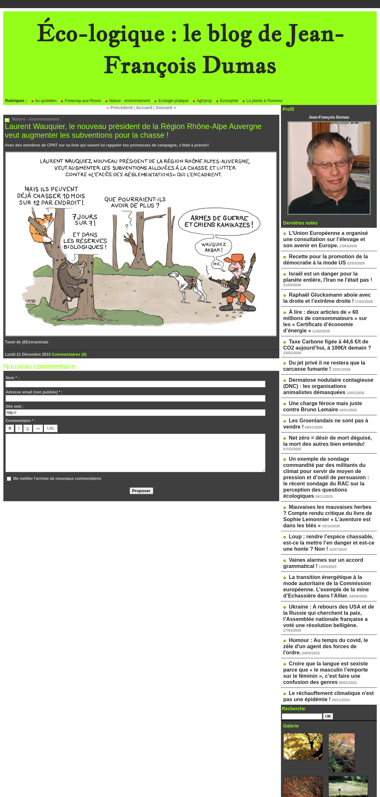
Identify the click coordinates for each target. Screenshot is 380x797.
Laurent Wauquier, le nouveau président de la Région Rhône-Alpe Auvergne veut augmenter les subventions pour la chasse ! (133, 130)
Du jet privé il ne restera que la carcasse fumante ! (319, 337)
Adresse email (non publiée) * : (34, 390)
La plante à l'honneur (262, 100)
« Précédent (122, 107)
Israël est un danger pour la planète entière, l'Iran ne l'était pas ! (324, 271)
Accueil (144, 107)
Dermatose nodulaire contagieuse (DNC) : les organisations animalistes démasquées (323, 355)
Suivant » (162, 107)
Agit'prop (202, 100)
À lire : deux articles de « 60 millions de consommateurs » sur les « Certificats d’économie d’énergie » (328, 304)
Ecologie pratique (171, 100)
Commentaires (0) (68, 353)
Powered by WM (190, 782)
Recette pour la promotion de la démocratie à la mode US (320, 256)
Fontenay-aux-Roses (80, 100)
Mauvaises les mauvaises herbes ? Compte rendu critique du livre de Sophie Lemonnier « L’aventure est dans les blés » (327, 460)
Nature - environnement (127, 100)
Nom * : (12, 376)
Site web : (15, 405)
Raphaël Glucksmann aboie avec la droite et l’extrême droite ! (324, 286)
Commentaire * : (20, 419)
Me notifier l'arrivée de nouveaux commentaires (57, 477)
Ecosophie (227, 100)
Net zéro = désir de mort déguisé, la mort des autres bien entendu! (324, 403)
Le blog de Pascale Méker (311, 762)
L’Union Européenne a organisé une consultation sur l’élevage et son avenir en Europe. (325, 238)
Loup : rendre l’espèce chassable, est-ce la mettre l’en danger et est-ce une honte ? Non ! (327, 483)
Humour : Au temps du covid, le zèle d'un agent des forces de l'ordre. (325, 567)
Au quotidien (44, 100)
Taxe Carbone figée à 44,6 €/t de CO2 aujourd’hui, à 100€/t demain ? (325, 322)
